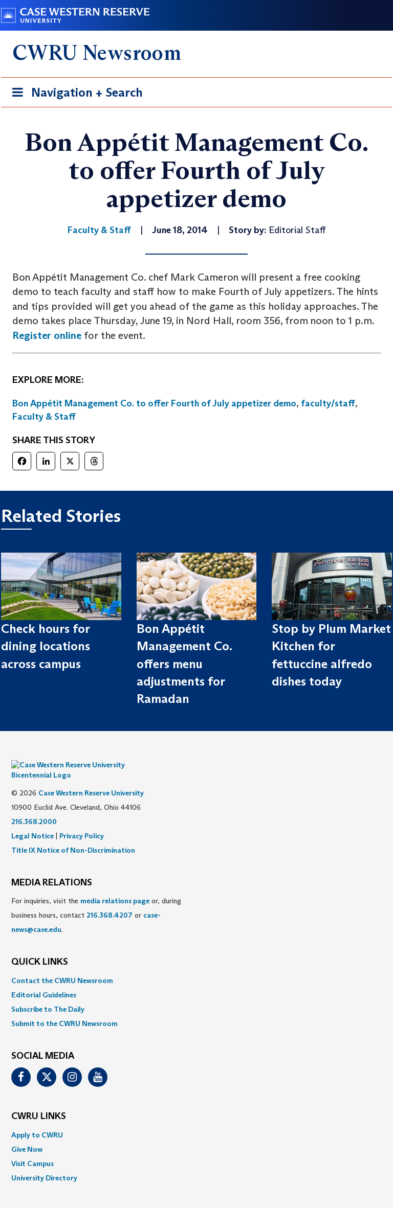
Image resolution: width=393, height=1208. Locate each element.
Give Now (26, 1133)
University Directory (44, 1162)
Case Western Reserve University (91, 777)
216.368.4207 (109, 899)
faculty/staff (328, 403)
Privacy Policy (81, 820)
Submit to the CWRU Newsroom (64, 1008)
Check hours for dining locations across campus (45, 646)
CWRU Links (38, 1101)
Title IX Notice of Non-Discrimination (73, 834)
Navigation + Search (74, 94)
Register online (46, 335)
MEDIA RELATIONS (51, 867)
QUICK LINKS (39, 947)
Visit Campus (32, 1148)
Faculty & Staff (44, 416)
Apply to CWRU (37, 1119)
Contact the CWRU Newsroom (62, 965)
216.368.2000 (34, 806)
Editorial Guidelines (43, 979)
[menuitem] (196, 965)
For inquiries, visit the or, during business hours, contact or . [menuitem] (96, 900)
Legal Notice (32, 820)
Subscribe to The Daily (47, 993)
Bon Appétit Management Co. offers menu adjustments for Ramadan (184, 663)
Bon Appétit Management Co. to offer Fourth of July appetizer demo (154, 403)
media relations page (114, 885)
